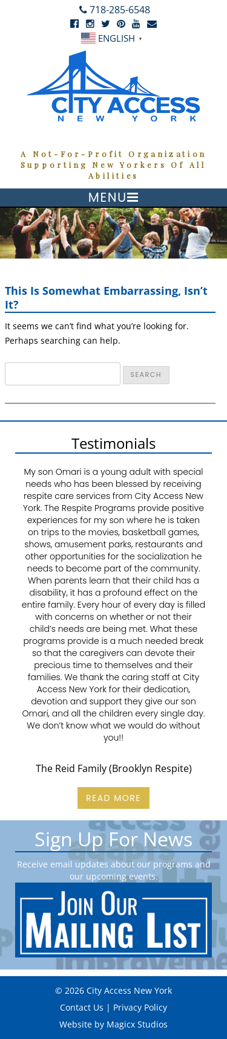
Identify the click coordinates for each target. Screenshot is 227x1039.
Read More (113, 798)
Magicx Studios (137, 1024)
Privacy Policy (140, 1007)
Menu (107, 197)
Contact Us (82, 1007)
